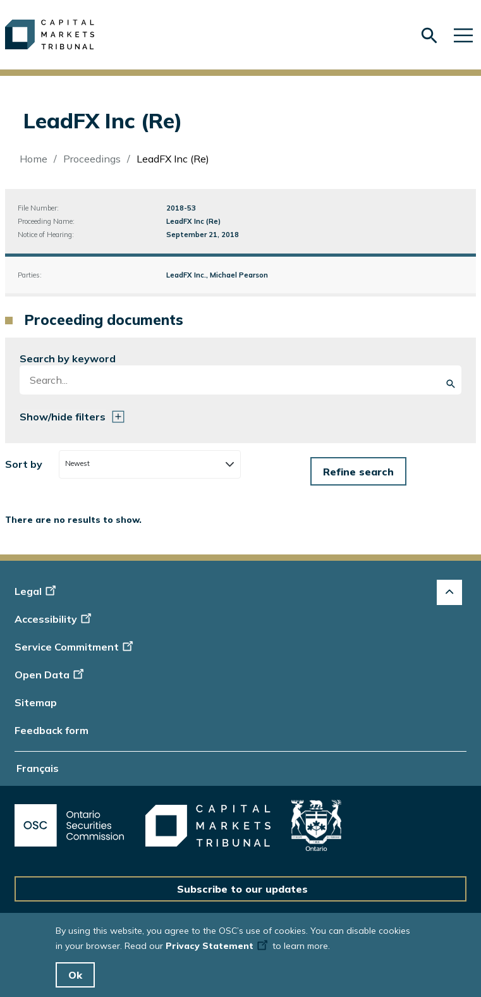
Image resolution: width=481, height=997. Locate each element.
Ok (75, 975)
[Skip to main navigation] (463, 34)
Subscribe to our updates (242, 889)
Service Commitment (75, 646)
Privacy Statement (218, 945)
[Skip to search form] (429, 35)
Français (37, 768)
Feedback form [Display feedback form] (51, 730)
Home (33, 158)
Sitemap (36, 702)
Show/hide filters (63, 416)
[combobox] (149, 464)
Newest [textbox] (77, 463)
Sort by (23, 464)
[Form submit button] (358, 471)
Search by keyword (68, 358)
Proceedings (92, 158)
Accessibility (55, 619)
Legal (37, 591)
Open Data (51, 674)
